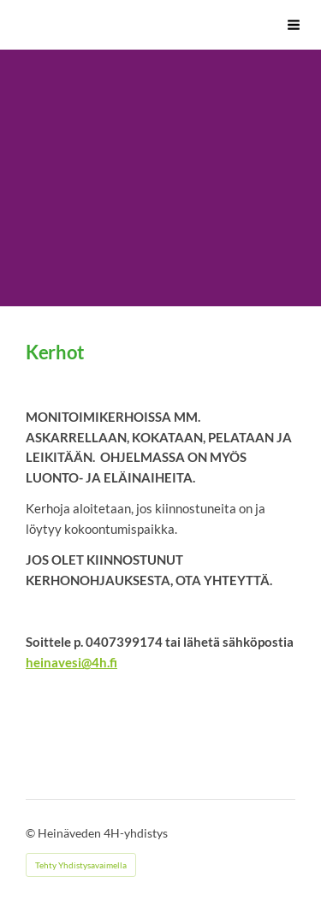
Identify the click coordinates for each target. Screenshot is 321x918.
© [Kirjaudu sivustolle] (32, 833)
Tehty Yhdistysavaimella (81, 865)
